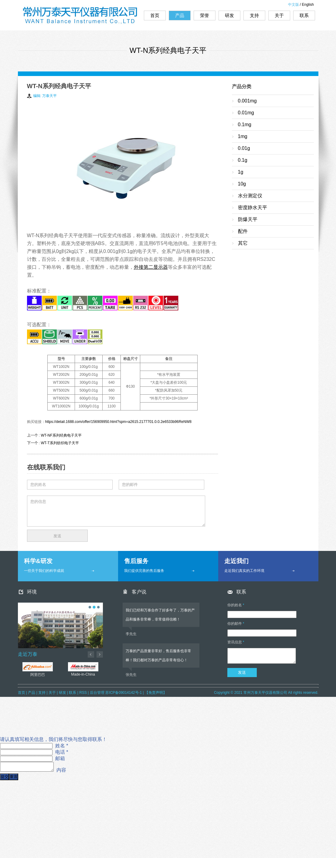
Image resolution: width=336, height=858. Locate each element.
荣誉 (204, 15)
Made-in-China (83, 666)
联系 (304, 15)
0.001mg (247, 100)
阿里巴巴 (37, 666)
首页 (154, 15)
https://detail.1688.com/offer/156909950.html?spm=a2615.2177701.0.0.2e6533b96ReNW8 (118, 422)
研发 (229, 15)
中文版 (293, 4)
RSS (83, 692)
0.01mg (246, 112)
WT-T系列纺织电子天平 (60, 443)
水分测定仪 (250, 195)
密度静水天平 (252, 207)
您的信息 (116, 511)
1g (240, 172)
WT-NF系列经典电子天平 (61, 435)
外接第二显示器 (151, 267)
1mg (242, 136)
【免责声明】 (156, 692)
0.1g (242, 160)
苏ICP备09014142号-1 (123, 692)
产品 (179, 15)
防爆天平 (247, 219)
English (308, 4)
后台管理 (97, 692)
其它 (243, 243)
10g (242, 183)
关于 (279, 15)
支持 (254, 15)
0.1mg (244, 124)
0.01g (244, 148)
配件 (243, 231)
